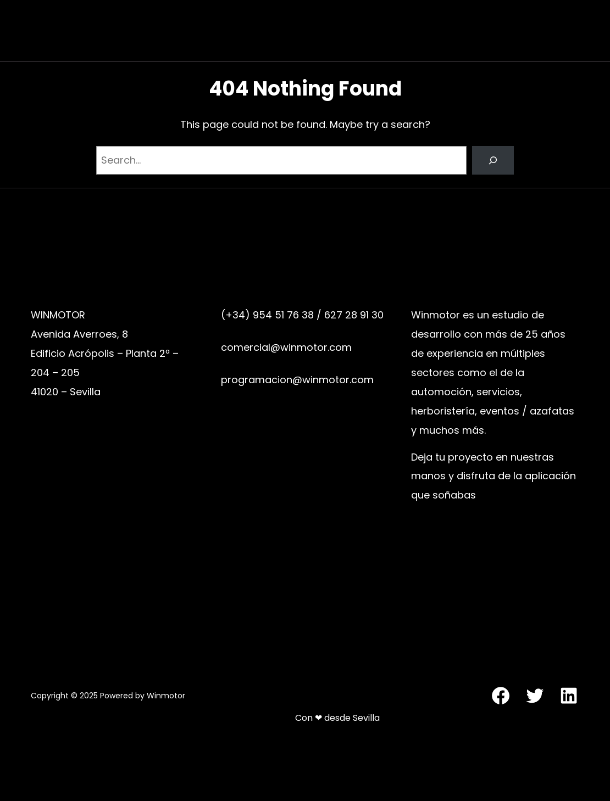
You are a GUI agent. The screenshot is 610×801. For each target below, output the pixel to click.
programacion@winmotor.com (297, 380)
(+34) (237, 315)
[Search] (493, 160)
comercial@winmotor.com (286, 347)
